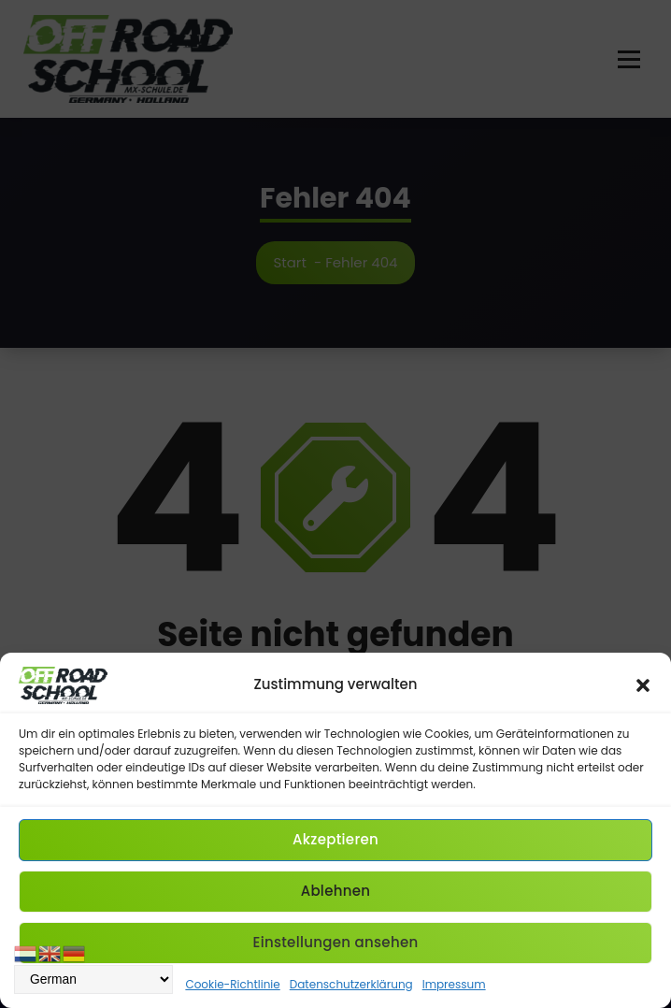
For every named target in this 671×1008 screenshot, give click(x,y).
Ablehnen (336, 890)
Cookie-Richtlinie (232, 984)
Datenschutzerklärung (351, 984)
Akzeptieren (335, 839)
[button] (643, 685)
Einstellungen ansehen (335, 942)
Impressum (454, 984)
